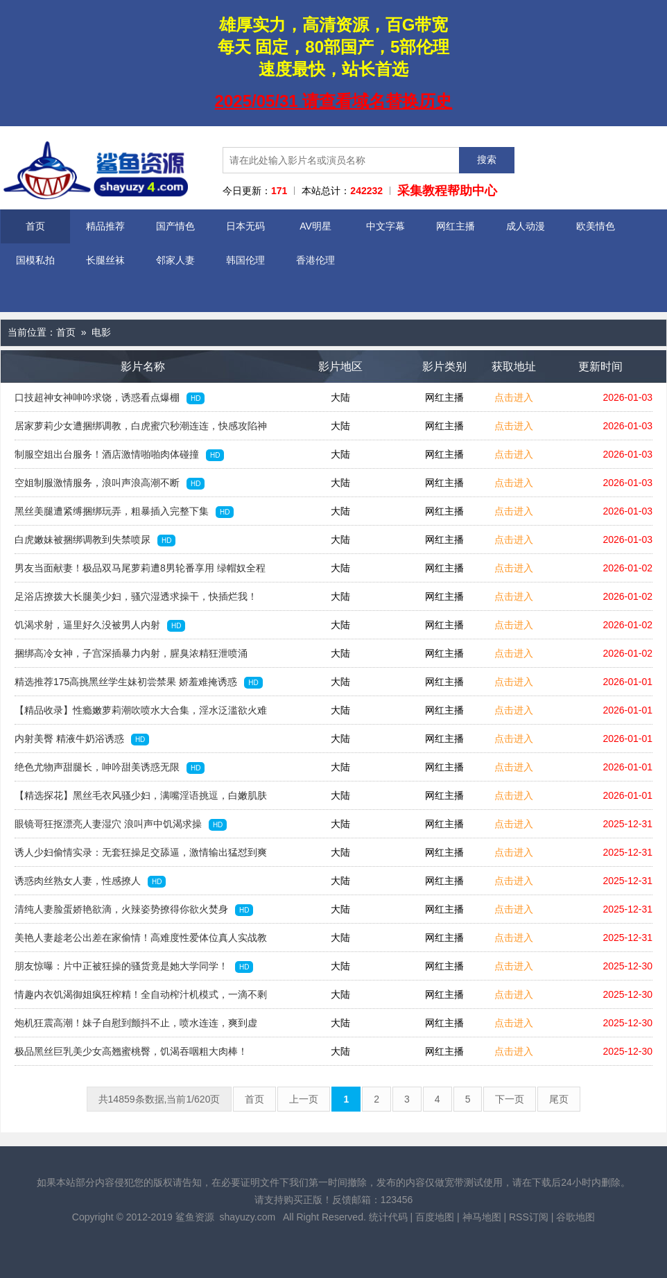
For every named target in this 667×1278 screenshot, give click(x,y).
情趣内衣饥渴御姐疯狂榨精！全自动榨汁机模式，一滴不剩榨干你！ (141, 998)
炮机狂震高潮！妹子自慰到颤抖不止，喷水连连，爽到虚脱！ (136, 1027)
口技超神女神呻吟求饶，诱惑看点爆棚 (110, 398)
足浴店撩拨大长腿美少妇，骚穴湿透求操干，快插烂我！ (136, 600)
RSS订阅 (528, 1217)
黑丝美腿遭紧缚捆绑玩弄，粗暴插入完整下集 (124, 512)
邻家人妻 (175, 260)
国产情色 (175, 226)
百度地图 (434, 1217)
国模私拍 (35, 260)
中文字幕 (385, 226)
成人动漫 (525, 226)
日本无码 (245, 226)
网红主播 (455, 226)
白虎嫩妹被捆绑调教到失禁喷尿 (95, 540)
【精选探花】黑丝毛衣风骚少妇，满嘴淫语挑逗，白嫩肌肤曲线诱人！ (141, 799)
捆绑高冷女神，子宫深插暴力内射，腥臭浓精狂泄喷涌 (131, 657)
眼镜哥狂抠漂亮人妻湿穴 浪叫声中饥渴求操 (121, 824)
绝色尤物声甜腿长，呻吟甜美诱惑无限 (110, 767)
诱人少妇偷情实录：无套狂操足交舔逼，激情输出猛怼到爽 (141, 856)
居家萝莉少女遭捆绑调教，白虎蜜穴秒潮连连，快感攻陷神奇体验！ (141, 430)
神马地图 (481, 1217)
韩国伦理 (245, 260)
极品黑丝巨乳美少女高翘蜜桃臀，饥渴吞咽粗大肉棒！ (131, 1055)
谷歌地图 (575, 1217)
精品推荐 (105, 226)
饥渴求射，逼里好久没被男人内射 (100, 625)
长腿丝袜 (105, 260)
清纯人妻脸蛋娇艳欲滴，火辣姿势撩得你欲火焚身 (134, 910)
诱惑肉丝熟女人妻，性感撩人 (90, 881)
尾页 (559, 1099)
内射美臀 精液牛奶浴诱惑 (82, 739)
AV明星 (315, 226)
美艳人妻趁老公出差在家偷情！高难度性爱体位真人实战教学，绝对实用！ (141, 941)
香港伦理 (315, 260)
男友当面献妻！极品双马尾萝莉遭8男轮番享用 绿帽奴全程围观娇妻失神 (140, 572)
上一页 (303, 1099)
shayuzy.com (247, 1217)
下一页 (509, 1099)
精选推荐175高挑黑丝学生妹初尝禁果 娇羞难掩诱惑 (139, 682)
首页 (35, 226)
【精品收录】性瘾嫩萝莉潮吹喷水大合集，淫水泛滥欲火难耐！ (141, 714)
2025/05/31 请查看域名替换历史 (334, 101)
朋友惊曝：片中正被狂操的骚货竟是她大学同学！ (134, 966)
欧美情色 (595, 226)
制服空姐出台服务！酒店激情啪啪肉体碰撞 (119, 455)
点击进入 (513, 397)
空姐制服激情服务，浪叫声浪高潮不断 (110, 483)
